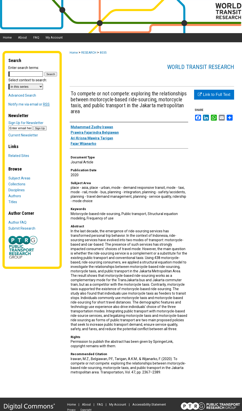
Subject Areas (19, 178)
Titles (12, 202)
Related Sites (18, 156)
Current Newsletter (23, 135)
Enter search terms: (23, 68)
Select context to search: (27, 80)
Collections (16, 184)
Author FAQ (17, 222)
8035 (103, 52)
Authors (14, 196)
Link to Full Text (214, 94)
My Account (117, 404)
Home (74, 52)
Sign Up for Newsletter (25, 123)
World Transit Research (200, 67)
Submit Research (21, 228)
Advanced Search (22, 95)
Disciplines (16, 190)
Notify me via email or (29, 104)
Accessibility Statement (149, 404)
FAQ (100, 404)
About (86, 404)
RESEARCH (88, 52)
